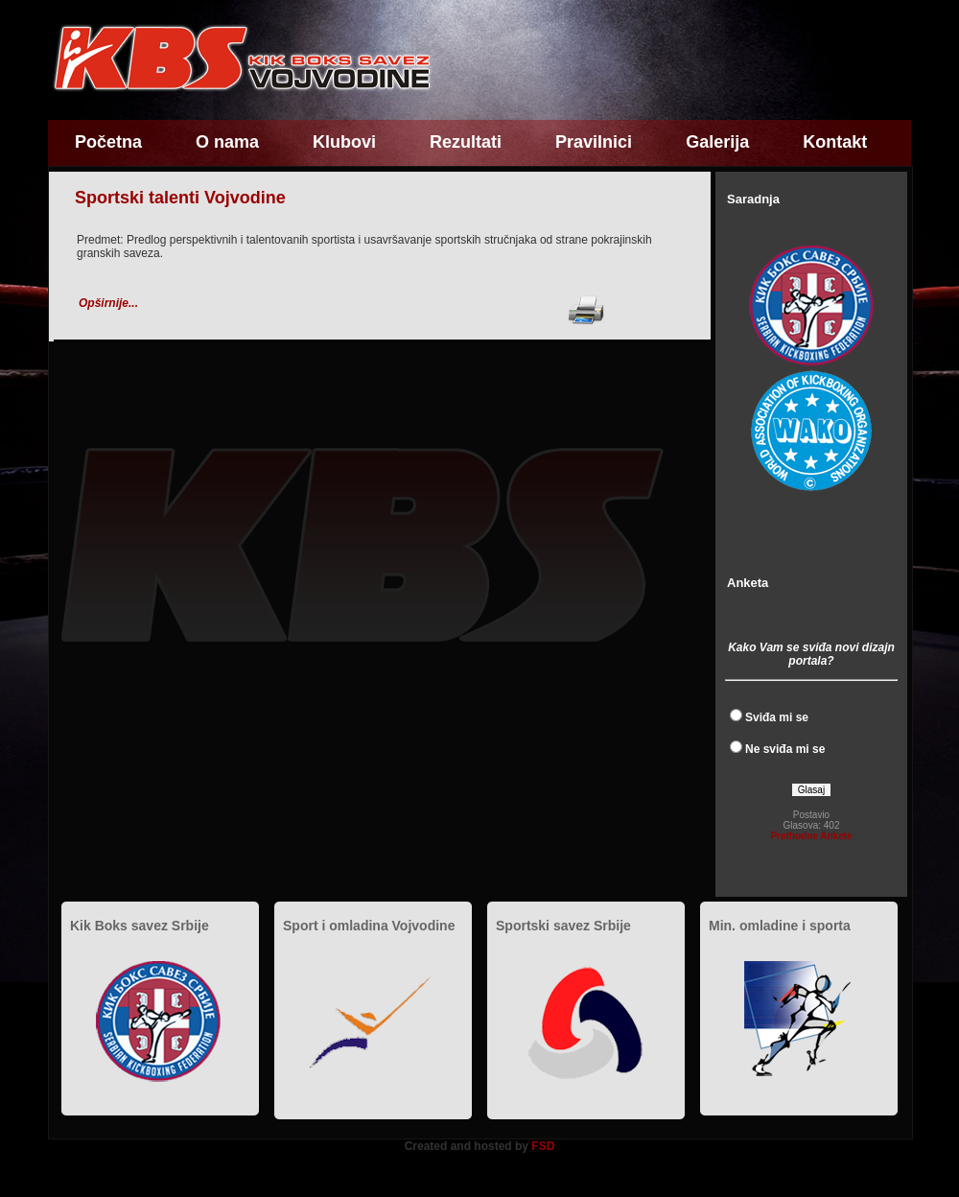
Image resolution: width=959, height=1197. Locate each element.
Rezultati (466, 142)
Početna (108, 142)
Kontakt (835, 142)
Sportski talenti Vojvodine (180, 197)
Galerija (717, 142)
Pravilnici (593, 142)
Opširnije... (108, 303)
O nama (227, 142)
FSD (542, 1146)
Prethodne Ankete (811, 836)
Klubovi (344, 142)
